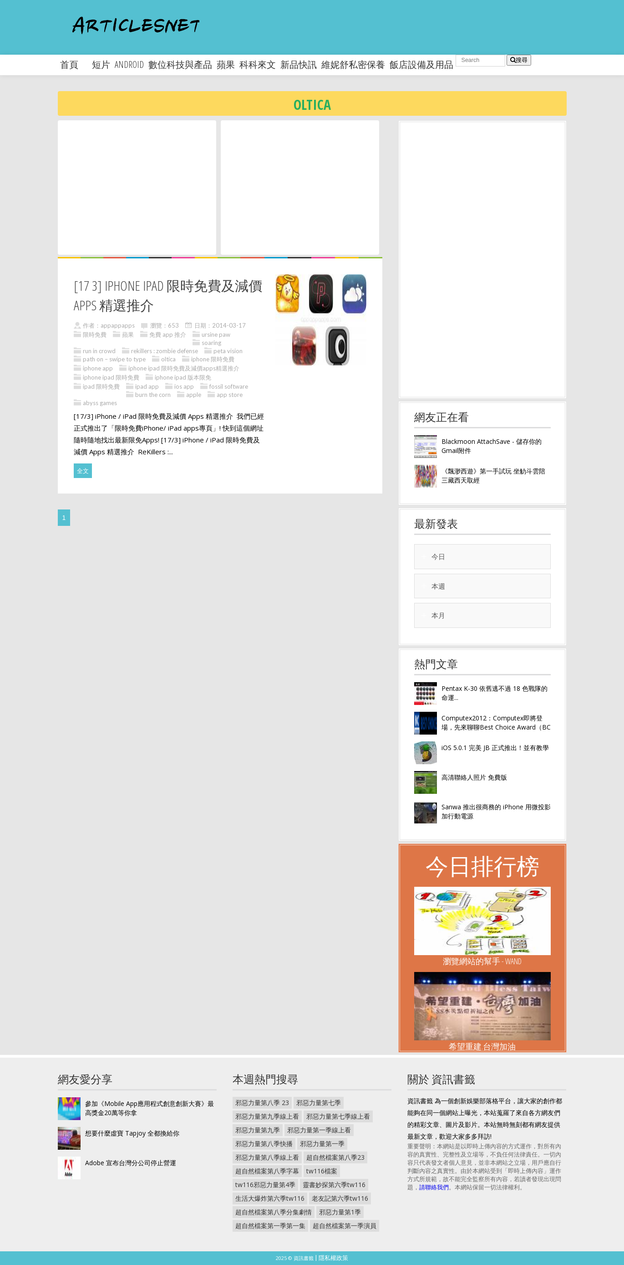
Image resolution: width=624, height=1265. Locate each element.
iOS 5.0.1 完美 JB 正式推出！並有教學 (495, 747)
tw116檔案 (321, 1171)
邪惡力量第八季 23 (262, 1102)
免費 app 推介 (167, 334)
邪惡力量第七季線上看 (338, 1116)
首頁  (73, 64)
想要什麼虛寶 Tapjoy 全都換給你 (132, 1133)
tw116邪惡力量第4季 (265, 1184)
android (129, 64)
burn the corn (153, 394)
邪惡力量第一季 (322, 1143)
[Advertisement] (137, 187)
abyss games (100, 402)
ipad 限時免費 (101, 386)
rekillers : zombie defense (164, 351)
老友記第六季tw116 (340, 1198)
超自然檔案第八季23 (335, 1157)
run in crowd (99, 351)
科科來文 (257, 64)
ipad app (147, 386)
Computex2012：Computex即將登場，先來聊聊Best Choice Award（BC (496, 722)
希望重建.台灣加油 (482, 1046)
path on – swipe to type (114, 359)
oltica (168, 359)
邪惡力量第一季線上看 (319, 1130)
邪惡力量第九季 (257, 1130)
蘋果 (226, 64)
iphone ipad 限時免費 (111, 377)
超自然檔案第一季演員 (344, 1225)
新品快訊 (298, 64)
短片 (101, 64)
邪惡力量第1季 (340, 1212)
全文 (83, 471)
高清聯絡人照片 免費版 (474, 777)
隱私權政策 (333, 1257)
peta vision (228, 351)
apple (193, 394)
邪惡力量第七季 (318, 1102)
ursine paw (216, 334)
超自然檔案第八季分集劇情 (273, 1212)
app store (230, 394)
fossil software (228, 386)
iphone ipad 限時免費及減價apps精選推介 (183, 368)
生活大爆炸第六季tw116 (269, 1198)
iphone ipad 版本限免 (183, 377)
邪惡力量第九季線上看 (267, 1116)
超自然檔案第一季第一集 (270, 1225)
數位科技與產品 (180, 64)
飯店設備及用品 (421, 64)
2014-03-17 (229, 325)
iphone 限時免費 (212, 359)
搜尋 (519, 60)
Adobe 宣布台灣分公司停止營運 (130, 1162)
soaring (211, 342)
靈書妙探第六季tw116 (334, 1184)
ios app (184, 386)
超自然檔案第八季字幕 (267, 1171)
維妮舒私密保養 (353, 64)
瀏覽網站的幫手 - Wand (482, 961)
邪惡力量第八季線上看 (267, 1157)
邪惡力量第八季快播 (264, 1143)
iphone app (98, 368)
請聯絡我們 (434, 1187)
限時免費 (95, 334)
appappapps (118, 325)
